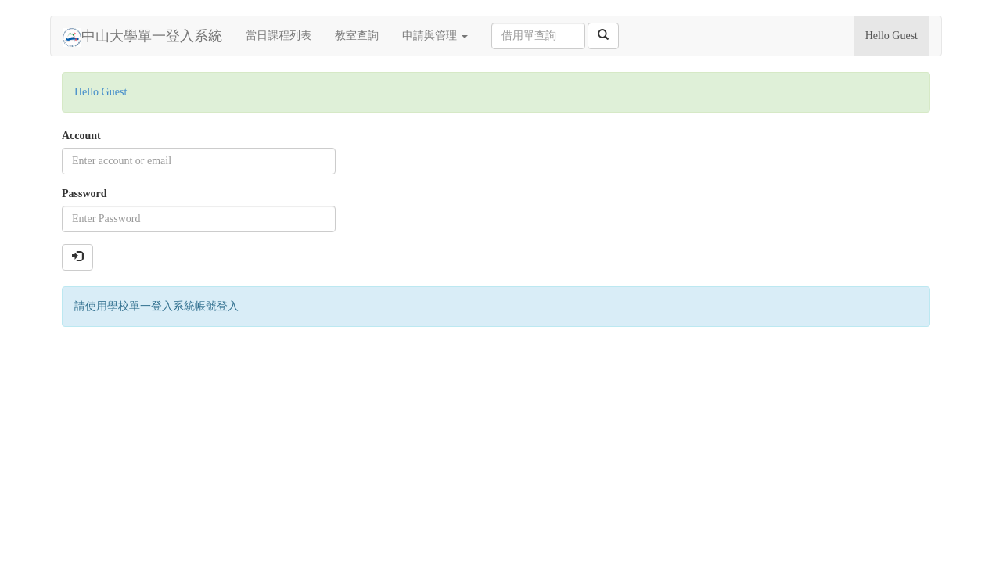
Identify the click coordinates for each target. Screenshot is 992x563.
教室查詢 (357, 35)
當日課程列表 (278, 35)
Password (84, 193)
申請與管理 (435, 35)
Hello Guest (891, 35)
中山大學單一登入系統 (142, 37)
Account (81, 136)
